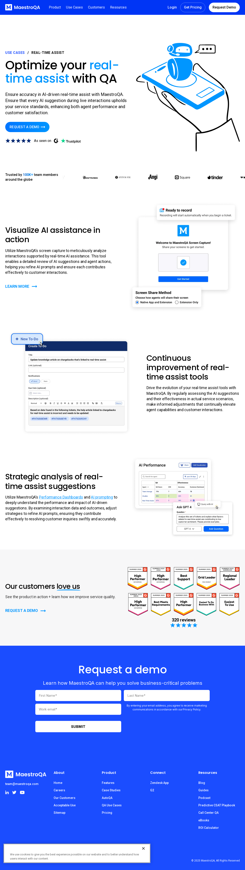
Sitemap (59, 812)
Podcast (204, 798)
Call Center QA (208, 812)
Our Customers (64, 798)
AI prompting (102, 497)
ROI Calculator (208, 827)
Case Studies (111, 790)
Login (172, 7)
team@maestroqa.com (22, 784)
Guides (203, 790)
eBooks (203, 820)
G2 (152, 790)
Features (108, 783)
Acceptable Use (65, 805)
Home (58, 783)
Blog (201, 783)
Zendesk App (159, 783)
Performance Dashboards (61, 497)
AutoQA (107, 798)
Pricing (107, 812)
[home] (22, 7)
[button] (55, 7)
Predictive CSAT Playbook (216, 805)
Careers (59, 790)
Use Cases (15, 53)
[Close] (143, 848)
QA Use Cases (112, 805)
